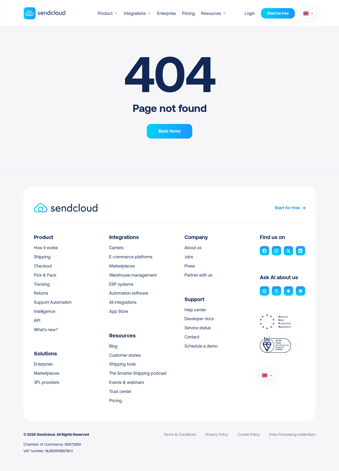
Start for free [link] (287, 207)
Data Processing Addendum (292, 434)
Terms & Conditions (180, 434)
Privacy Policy (217, 434)
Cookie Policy (249, 434)
